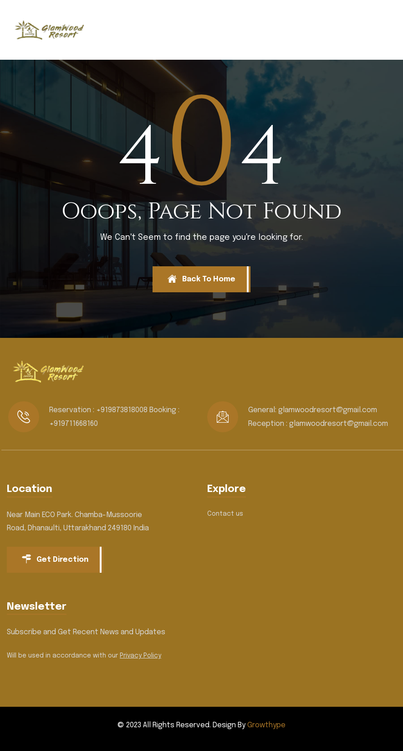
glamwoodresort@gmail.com (327, 410)
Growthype (266, 725)
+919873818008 (122, 410)
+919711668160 (73, 424)
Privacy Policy (140, 656)
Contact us (225, 514)
